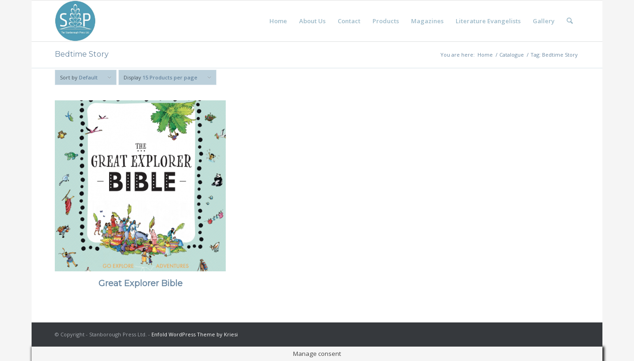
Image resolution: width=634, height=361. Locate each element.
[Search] (570, 20)
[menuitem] (278, 20)
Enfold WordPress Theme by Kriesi (194, 334)
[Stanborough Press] (75, 20)
